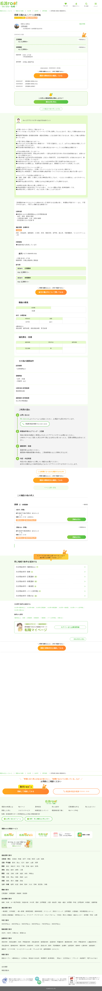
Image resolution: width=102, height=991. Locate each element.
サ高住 (59, 915)
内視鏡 (87, 902)
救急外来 (25, 902)
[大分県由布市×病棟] (51, 571)
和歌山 (31, 873)
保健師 (19, 893)
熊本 (25, 884)
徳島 (7, 881)
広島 (7, 877)
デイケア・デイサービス (35, 915)
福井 (27, 862)
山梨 (31, 862)
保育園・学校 (71, 902)
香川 (12, 881)
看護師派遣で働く (58, 810)
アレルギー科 (37, 949)
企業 (95, 915)
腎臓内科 (60, 942)
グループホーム (50, 915)
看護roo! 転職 (19, 11)
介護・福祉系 (52, 902)
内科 (19, 942)
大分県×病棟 (30, 607)
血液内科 (53, 942)
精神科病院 (38, 911)
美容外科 (5, 942)
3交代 (9, 933)
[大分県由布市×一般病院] (51, 586)
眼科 (49, 945)
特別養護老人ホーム (86, 911)
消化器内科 (35, 942)
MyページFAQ (73, 810)
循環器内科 (44, 942)
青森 (19, 859)
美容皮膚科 (13, 942)
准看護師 (36, 618)
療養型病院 (29, 911)
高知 (21, 881)
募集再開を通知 (78, 639)
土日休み (24, 958)
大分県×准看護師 (52, 607)
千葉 (22, 866)
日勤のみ (60, 618)
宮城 (28, 859)
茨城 (27, 866)
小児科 (37, 945)
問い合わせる (25, 419)
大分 (30, 884)
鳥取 (16, 877)
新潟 (13, 862)
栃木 (32, 866)
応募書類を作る (74, 807)
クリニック (47, 911)
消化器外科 (5, 945)
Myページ (21, 807)
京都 (12, 873)
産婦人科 (44, 945)
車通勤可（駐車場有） (48, 958)
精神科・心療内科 (81, 945)
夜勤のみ (23, 933)
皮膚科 (64, 945)
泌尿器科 (71, 945)
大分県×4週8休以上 (19, 607)
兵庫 (16, 873)
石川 (22, 862)
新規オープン (6, 958)
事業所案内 (5, 970)
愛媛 (16, 881)
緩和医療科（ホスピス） (52, 949)
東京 (7, 866)
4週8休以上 (17, 618)
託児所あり (67, 958)
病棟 (24, 618)
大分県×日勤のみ (19, 610)
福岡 (12, 884)
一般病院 (43, 618)
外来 (7, 902)
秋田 (33, 859)
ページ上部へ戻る (51, 487)
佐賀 (16, 884)
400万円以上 (16, 924)
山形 (38, 859)
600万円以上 (36, 924)
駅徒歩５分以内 (34, 958)
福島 (42, 859)
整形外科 (23, 945)
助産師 (25, 893)
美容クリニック (58, 911)
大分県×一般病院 (64, 607)
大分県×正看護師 (41, 607)
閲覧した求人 (6, 810)
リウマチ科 (11, 949)
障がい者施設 (67, 915)
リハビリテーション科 (24, 949)
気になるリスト (90, 807)
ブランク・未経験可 (79, 958)
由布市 (36, 11)
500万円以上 (26, 924)
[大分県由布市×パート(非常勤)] (51, 591)
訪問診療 (81, 902)
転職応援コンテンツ (41, 810)
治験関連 (94, 902)
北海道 (14, 859)
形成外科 (30, 945)
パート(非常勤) (51, 618)
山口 (26, 877)
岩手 (24, 859)
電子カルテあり (92, 958)
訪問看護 (43, 902)
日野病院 (44, 11)
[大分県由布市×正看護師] (51, 576)
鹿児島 (40, 884)
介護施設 (75, 911)
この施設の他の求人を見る (51, 109)
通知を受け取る (51, 102)
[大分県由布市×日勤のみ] (51, 595)
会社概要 (5, 967)
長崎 (21, 884)
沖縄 (45, 884)
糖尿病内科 (68, 942)
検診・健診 (62, 902)
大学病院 (12, 911)
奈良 (26, 873)
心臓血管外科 (92, 942)
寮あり (59, 958)
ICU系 (32, 902)
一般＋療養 (20, 911)
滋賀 (21, 873)
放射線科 (92, 945)
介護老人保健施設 (7, 915)
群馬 (36, 866)
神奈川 (13, 866)
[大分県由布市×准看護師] (51, 581)
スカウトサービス (24, 810)
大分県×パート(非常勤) (76, 607)
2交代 (3, 933)
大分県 (29, 11)
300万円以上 (6, 924)
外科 (75, 942)
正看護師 (29, 618)
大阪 (7, 873)
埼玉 (18, 866)
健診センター (77, 915)
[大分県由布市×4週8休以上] (51, 567)
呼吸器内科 (26, 942)
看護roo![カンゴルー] (6, 11)
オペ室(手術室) (16, 902)
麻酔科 (4, 949)
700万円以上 (46, 924)
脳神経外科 (14, 945)
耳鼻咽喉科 (56, 945)
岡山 (12, 877)
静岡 (16, 870)
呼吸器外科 (82, 942)
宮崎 (35, 884)
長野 (36, 862)
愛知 (7, 870)
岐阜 (12, 870)
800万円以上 (56, 924)
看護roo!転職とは (7, 807)
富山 (18, 862)
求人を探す (55, 807)
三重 (21, 870)
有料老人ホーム (20, 915)
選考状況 (38, 807)
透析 (37, 902)
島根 (21, 877)
